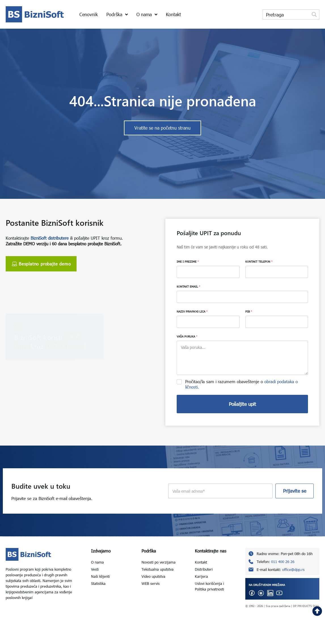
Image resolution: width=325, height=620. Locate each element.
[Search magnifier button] (314, 14)
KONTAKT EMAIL (188, 286)
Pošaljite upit (242, 404)
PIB (248, 311)
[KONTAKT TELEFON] (276, 272)
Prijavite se (294, 491)
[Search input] (286, 14)
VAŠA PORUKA (187, 336)
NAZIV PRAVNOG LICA (192, 311)
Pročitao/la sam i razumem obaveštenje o (241, 384)
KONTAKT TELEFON (259, 261)
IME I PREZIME (188, 261)
